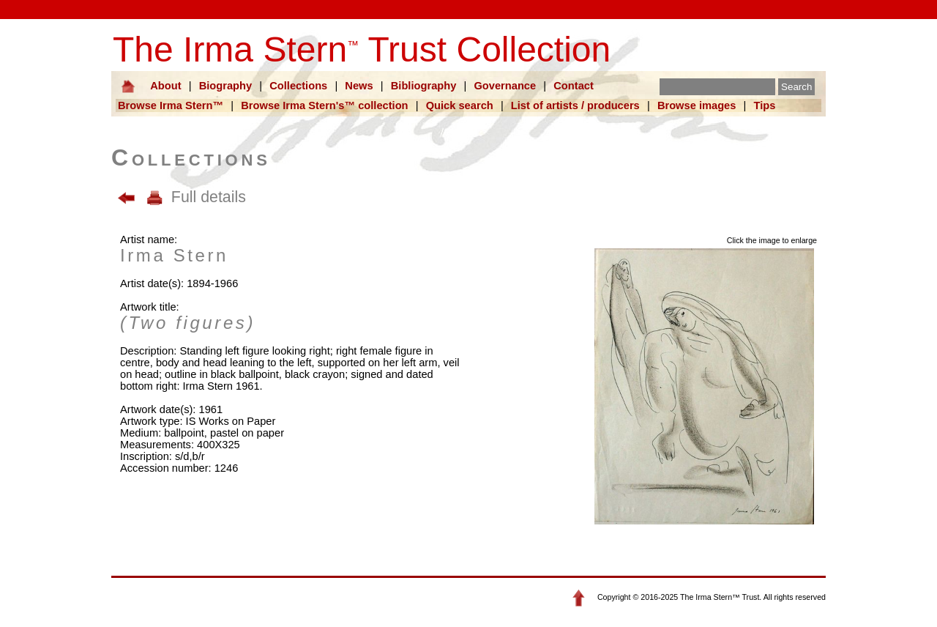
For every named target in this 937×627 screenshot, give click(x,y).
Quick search (459, 105)
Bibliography (424, 86)
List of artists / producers (575, 105)
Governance (505, 86)
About (165, 86)
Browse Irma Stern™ (170, 105)
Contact (573, 86)
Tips (765, 105)
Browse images (696, 105)
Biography (225, 86)
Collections (298, 86)
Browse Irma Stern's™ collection (324, 105)
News (359, 86)
